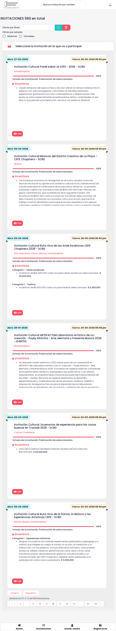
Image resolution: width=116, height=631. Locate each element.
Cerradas (26, 36)
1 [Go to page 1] (14, 603)
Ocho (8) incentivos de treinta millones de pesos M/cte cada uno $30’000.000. (53, 450)
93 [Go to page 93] (88, 603)
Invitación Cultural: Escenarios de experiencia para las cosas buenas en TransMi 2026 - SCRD (55, 426)
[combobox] (37, 27)
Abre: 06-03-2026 (17, 148)
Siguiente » (31, 593)
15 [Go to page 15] (74, 603)
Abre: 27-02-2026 (17, 59)
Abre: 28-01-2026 (17, 327)
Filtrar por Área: (11, 27)
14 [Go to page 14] (67, 603)
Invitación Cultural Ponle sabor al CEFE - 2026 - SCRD (49, 66)
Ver (17, 133)
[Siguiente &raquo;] (102, 603)
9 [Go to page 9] (33, 603)
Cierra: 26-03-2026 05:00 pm (89, 59)
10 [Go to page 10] (40, 603)
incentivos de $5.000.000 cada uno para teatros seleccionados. (59, 287)
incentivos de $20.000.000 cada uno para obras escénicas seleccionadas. (60, 275)
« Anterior (14, 593)
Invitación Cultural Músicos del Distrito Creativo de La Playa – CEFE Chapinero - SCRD (55, 158)
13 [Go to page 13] (60, 603)
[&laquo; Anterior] (9, 603)
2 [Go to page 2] (21, 603)
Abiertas (10, 36)
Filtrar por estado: (13, 32)
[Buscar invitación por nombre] (63, 5)
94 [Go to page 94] (96, 603)
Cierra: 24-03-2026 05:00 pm (89, 327)
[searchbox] (23, 27)
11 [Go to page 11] (47, 603)
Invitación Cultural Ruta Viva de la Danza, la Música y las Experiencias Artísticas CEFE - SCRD (52, 516)
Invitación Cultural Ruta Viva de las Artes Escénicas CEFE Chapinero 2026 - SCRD (52, 247)
